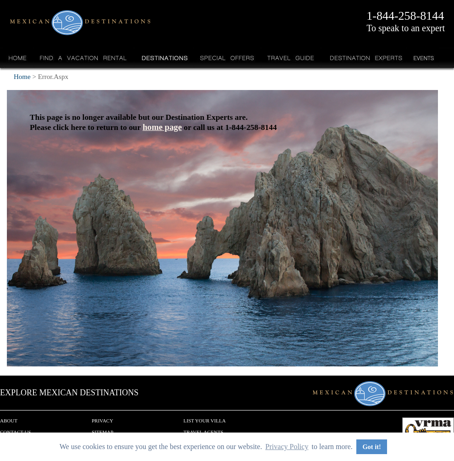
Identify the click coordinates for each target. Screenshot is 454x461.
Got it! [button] (371, 446)
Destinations (164, 57)
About (8, 420)
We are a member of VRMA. (428, 431)
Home (18, 57)
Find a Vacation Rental (83, 57)
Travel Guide (291, 57)
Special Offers (227, 57)
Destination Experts (364, 57)
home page (162, 127)
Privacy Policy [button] (287, 446)
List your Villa (204, 420)
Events (423, 57)
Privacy (102, 420)
